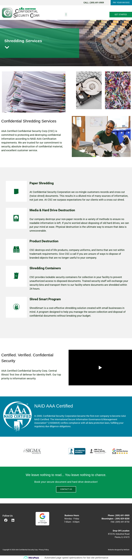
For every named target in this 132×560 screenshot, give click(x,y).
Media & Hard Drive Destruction (52, 210)
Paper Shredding (42, 183)
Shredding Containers (45, 268)
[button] (66, 14)
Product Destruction (44, 241)
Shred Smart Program (45, 299)
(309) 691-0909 (96, 2)
